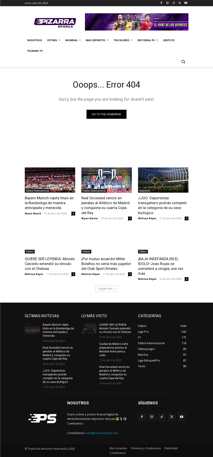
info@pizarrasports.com (102, 433)
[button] (183, 61)
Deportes (144, 190)
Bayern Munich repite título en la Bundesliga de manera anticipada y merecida (49, 203)
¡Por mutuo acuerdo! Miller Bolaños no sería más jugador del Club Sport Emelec (106, 263)
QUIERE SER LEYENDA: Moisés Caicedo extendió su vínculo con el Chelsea (50, 263)
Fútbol (29, 251)
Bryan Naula (33, 213)
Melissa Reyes (147, 218)
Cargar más (106, 288)
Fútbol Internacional (37, 190)
